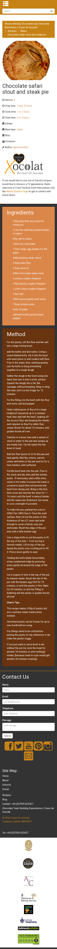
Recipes (12, 31)
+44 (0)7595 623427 (17, 832)
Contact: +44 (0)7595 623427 (17, 803)
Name (5, 684)
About (5, 780)
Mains (23, 31)
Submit (7, 735)
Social (5, 789)
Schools (6, 784)
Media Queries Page (17, 191)
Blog (4, 799)
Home (5, 776)
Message (6, 720)
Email (5, 696)
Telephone (7, 708)
